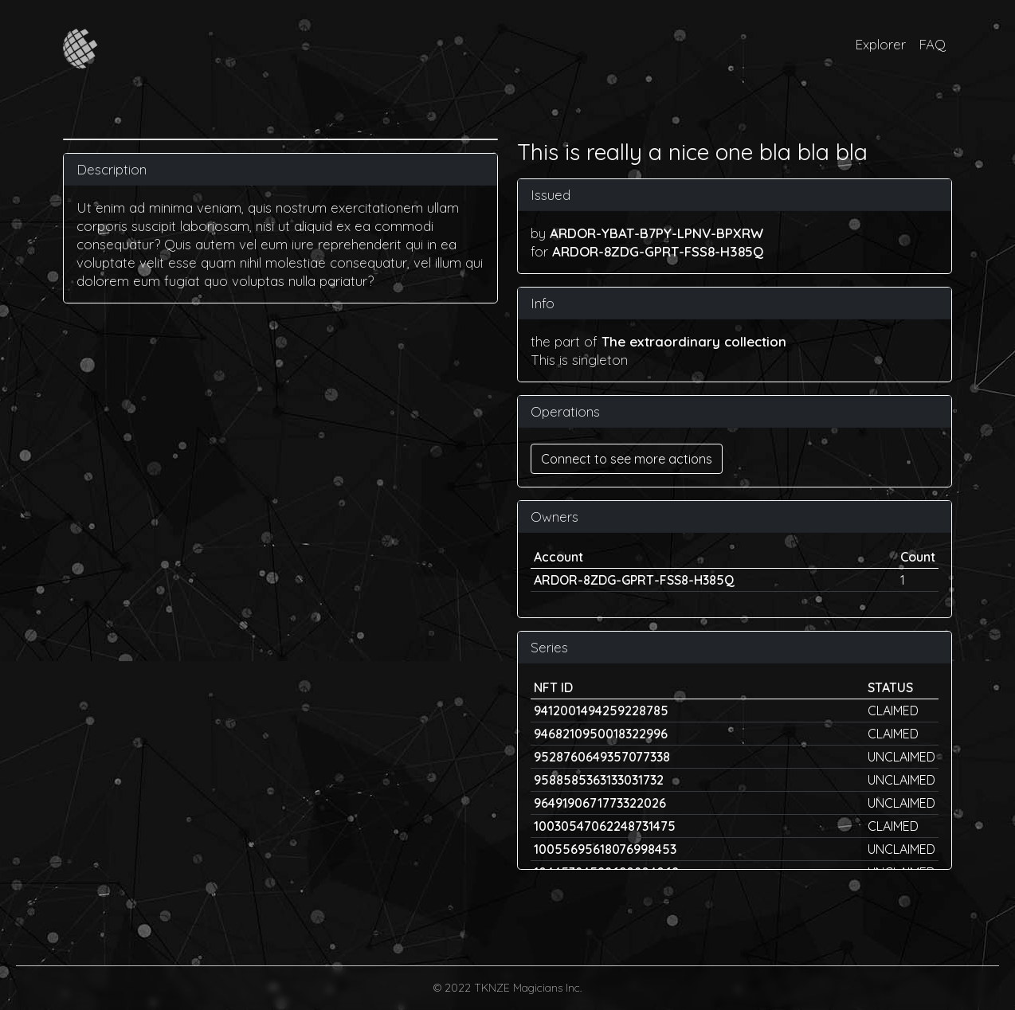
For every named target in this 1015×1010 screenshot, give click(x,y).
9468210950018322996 (601, 734)
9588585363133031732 (599, 780)
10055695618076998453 (605, 849)
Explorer (880, 44)
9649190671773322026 (600, 803)
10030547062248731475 (605, 826)
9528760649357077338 (602, 757)
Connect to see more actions (626, 459)
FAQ (932, 44)
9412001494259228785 (601, 710)
